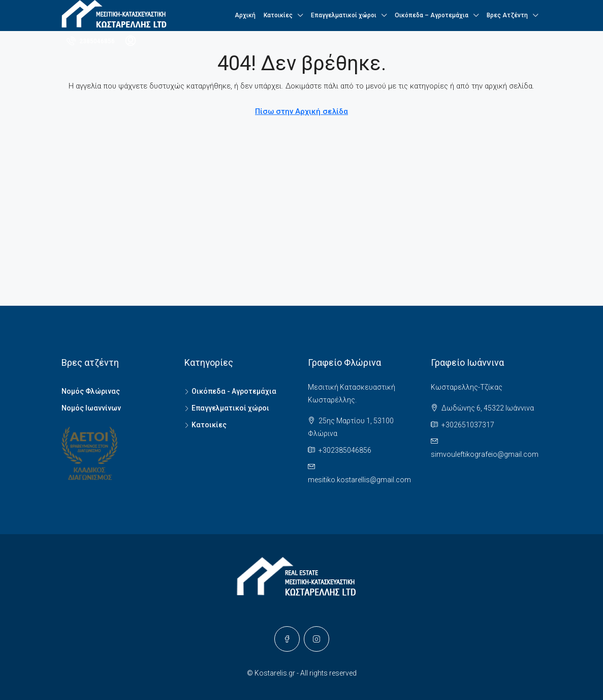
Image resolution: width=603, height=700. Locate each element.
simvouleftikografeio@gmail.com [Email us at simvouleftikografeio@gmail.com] (484, 454)
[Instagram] (316, 639)
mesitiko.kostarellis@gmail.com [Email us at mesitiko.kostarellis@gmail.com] (359, 480)
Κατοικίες (278, 15)
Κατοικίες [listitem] (205, 425)
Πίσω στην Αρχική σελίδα (301, 111)
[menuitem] (90, 41)
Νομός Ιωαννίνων (91, 408)
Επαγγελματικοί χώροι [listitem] (226, 408)
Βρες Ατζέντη (507, 15)
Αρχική (245, 15)
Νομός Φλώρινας (90, 391)
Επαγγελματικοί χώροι (343, 15)
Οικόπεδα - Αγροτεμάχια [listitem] (230, 391)
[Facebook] (287, 639)
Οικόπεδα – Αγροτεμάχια (431, 15)
